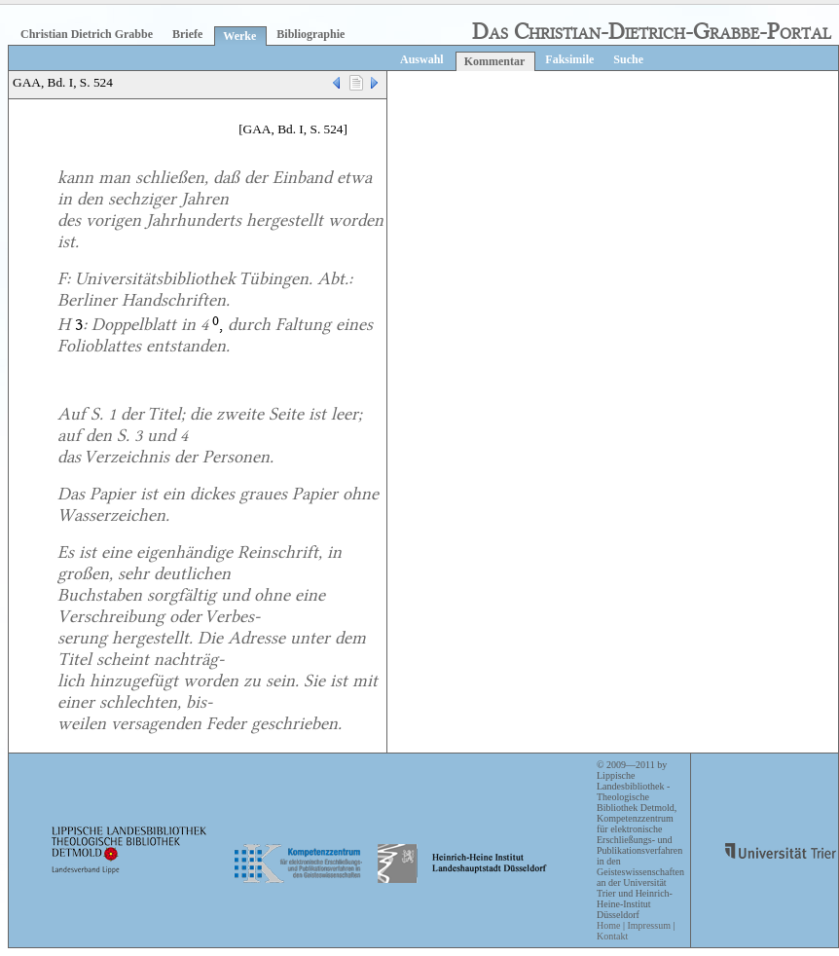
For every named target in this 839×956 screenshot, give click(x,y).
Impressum (648, 925)
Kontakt (612, 936)
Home (608, 925)
